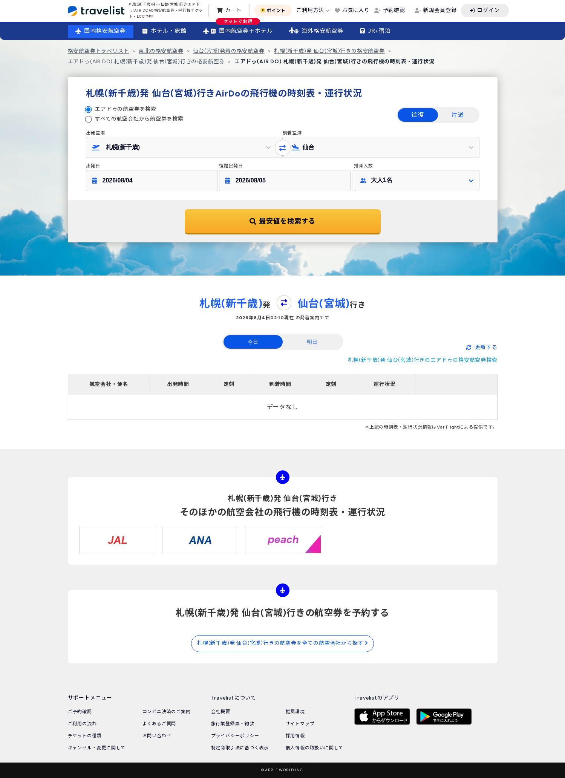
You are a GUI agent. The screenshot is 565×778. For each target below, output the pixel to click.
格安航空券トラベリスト (98, 51)
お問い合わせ (156, 735)
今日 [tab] (253, 342)
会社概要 (220, 711)
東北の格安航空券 (161, 51)
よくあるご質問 (159, 723)
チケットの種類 (85, 735)
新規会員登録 (440, 10)
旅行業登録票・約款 (232, 723)
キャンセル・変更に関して (97, 747)
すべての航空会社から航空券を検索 (139, 119)
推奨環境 (295, 711)
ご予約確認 (80, 711)
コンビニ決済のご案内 (166, 711)
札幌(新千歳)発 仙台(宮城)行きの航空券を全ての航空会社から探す (282, 643)
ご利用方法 (310, 10)
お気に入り (356, 10)
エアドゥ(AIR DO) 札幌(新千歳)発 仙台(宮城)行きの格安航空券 (146, 61)
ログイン (488, 10)
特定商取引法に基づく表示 (240, 747)
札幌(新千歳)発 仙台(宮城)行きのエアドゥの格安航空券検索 (423, 360)
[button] (184, 147)
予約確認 (394, 10)
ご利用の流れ (82, 723)
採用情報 (295, 735)
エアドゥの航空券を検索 (125, 109)
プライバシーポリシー (235, 735)
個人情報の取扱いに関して (315, 747)
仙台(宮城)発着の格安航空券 (228, 51)
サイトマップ (300, 723)
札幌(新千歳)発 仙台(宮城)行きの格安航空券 (329, 51)
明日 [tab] (312, 342)
